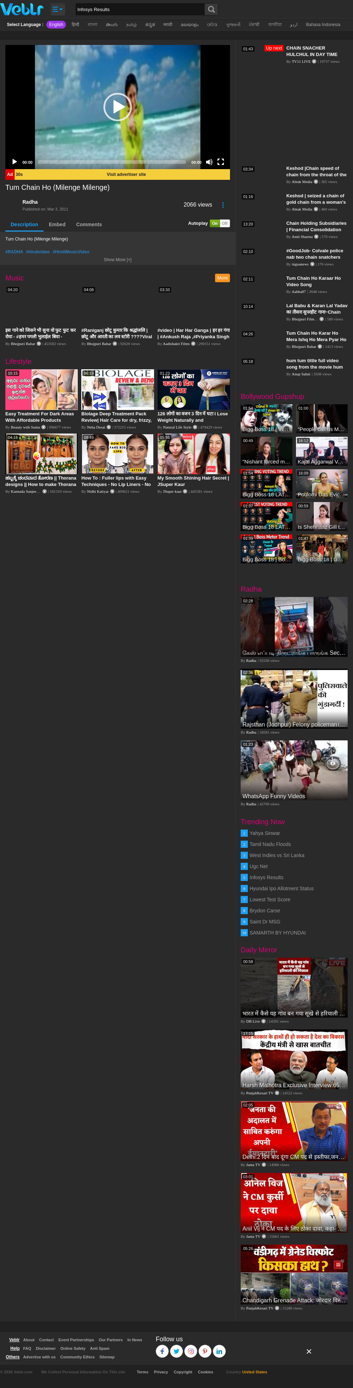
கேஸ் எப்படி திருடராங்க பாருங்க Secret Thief (294, 653)
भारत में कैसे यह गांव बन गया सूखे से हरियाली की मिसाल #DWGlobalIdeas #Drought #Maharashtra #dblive (294, 1013)
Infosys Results (266, 877)
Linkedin (219, 1348)
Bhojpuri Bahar (23, 343)
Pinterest (205, 1348)
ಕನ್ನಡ (150, 24)
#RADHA (14, 251)
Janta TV (253, 1164)
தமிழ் (131, 24)
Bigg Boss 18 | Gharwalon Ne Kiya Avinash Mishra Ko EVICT (322, 559)
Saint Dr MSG (265, 922)
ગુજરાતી (233, 24)
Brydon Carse (265, 910)
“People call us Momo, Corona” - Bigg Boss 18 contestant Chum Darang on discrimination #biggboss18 (322, 429)
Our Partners (111, 1340)
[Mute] (209, 162)
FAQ (27, 1348)
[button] (117, 107)
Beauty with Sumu (25, 427)
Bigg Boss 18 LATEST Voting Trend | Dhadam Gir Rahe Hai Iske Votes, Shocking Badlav (266, 494)
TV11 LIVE (301, 61)
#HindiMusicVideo (71, 251)
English (56, 24)
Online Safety (72, 1348)
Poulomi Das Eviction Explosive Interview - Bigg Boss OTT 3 (322, 494)
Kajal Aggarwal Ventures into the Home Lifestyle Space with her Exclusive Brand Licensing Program (322, 462)
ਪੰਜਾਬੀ (254, 24)
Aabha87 (299, 291)
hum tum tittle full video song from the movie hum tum (314, 367)
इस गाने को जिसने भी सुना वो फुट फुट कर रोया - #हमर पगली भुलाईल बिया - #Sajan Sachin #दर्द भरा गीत (40, 337)
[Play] (14, 162)
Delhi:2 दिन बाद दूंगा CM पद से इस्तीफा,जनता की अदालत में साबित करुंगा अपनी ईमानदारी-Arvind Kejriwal (294, 1157)
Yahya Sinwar (265, 833)
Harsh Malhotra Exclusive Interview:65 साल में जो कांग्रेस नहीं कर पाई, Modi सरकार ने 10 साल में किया (294, 1085)
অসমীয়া (275, 24)
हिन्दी (75, 24)
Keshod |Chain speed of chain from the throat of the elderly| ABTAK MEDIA (316, 175)
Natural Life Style (177, 427)
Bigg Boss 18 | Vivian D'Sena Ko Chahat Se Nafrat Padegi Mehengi (266, 429)
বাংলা (92, 24)
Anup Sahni (301, 374)
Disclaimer (46, 1348)
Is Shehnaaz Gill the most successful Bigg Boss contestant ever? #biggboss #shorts (322, 527)
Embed (57, 224)
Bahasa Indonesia (323, 24)
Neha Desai (96, 427)
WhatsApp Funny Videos (273, 796)
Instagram (191, 1348)
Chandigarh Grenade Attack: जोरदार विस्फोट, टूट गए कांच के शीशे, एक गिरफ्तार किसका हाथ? (294, 1300)
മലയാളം (190, 24)
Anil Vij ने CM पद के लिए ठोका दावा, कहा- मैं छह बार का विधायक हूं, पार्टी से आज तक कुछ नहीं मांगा (294, 1229)
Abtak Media (302, 181)
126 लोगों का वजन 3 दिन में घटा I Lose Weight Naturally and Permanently (193, 420)
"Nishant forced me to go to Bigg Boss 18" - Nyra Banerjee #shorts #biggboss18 (266, 462)
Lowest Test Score (270, 899)
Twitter (176, 1348)
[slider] (112, 162)
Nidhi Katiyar (98, 491)
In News (134, 1340)
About (29, 1340)
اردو (293, 24)
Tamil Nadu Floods (270, 844)
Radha (30, 202)
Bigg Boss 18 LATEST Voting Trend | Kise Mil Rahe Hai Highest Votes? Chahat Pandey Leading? (266, 527)
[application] (117, 107)
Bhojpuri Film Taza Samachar (315, 319)
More (222, 277)
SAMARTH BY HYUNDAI (278, 933)
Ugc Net (259, 866)
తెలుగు (112, 24)
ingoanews (300, 264)
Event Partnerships (76, 1340)
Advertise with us (39, 1357)
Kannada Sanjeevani (27, 491)
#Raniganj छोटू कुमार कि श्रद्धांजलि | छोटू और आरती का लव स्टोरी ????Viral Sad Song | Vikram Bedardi (116, 337)
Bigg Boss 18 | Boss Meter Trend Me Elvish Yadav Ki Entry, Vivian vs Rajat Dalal (266, 559)
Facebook (162, 1348)
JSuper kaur (172, 491)
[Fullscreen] (220, 162)
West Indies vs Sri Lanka (277, 855)
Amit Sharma (302, 236)
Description (24, 224)
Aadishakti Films (176, 343)
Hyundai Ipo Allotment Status (282, 888)
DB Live (253, 1021)
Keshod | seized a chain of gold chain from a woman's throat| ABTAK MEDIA (316, 202)
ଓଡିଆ (212, 24)
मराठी (167, 24)
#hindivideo (38, 251)
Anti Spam (99, 1348)
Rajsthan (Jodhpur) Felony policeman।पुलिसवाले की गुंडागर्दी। (294, 724)
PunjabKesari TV (259, 1093)
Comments (89, 224)
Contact (46, 1340)
